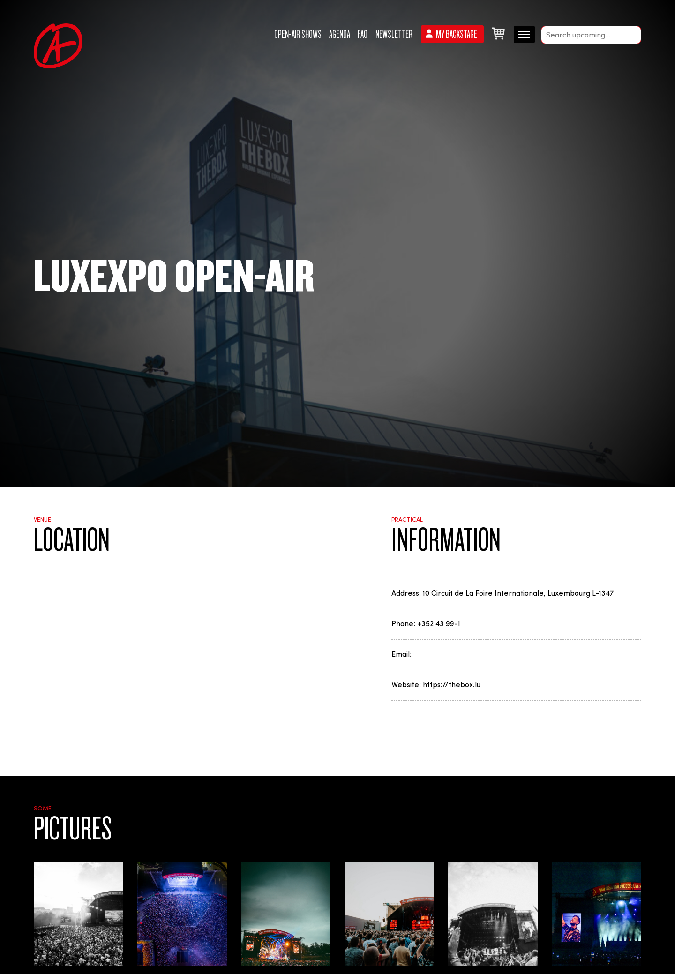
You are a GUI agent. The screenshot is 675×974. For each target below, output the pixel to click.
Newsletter (393, 34)
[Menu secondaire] (524, 33)
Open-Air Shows (298, 34)
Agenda (339, 34)
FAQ (363, 34)
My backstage (456, 34)
